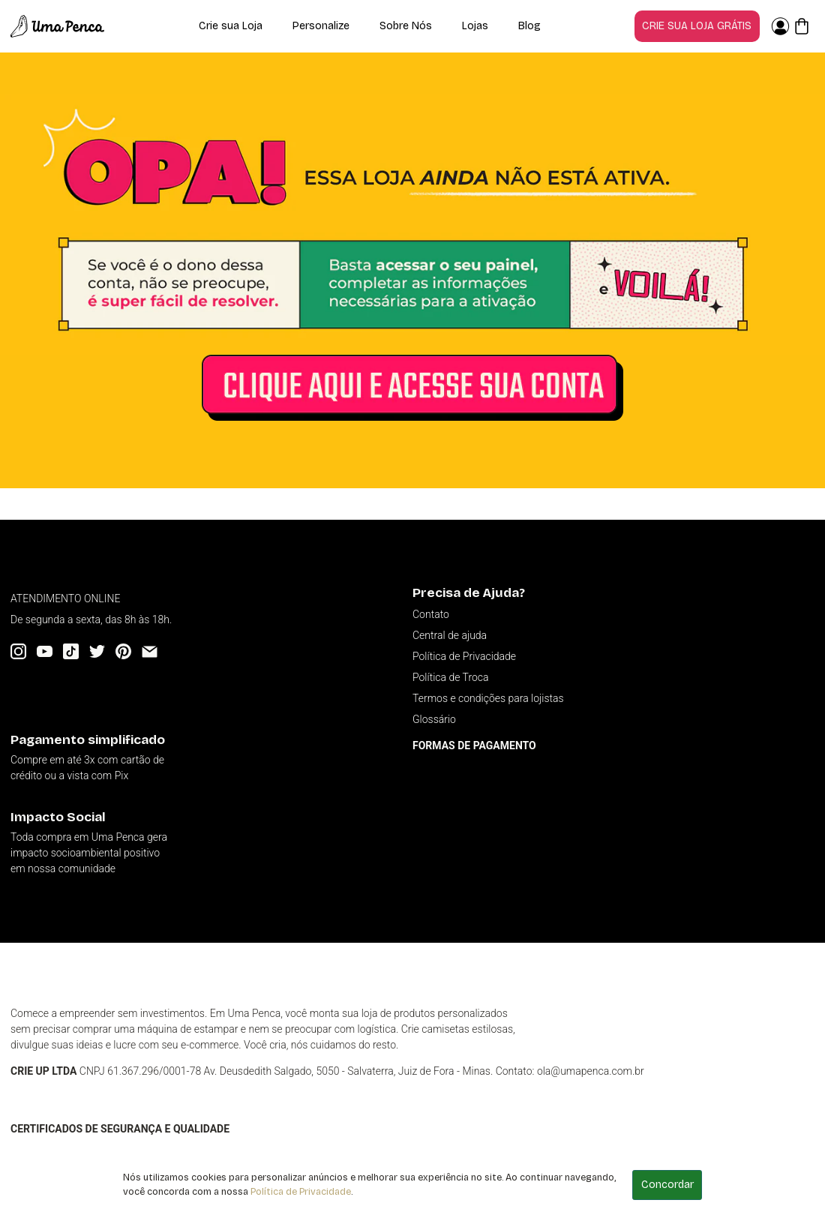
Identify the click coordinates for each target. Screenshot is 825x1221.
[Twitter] (97, 651)
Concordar (667, 1184)
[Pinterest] (123, 651)
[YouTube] (44, 651)
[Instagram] (18, 651)
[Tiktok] (71, 651)
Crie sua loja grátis (697, 26)
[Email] (150, 651)
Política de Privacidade (300, 1191)
